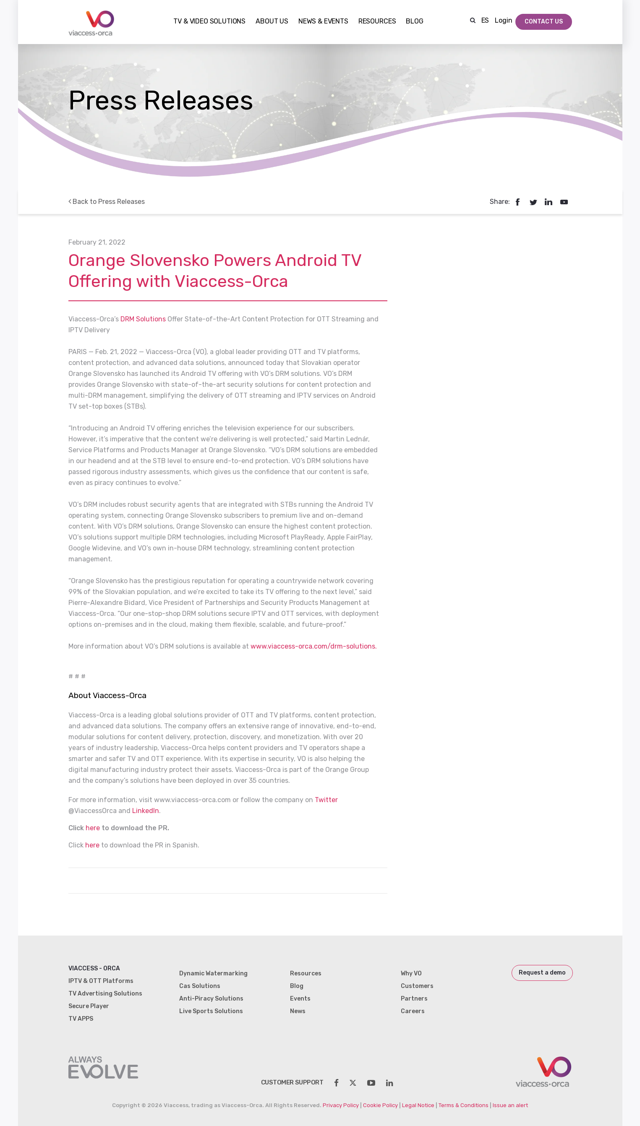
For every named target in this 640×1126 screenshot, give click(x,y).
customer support (292, 1082)
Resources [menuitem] (305, 973)
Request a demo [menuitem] (542, 972)
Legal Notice (418, 1105)
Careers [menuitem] (413, 1011)
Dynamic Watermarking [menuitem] (213, 973)
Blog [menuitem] (296, 986)
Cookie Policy (380, 1105)
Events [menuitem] (300, 998)
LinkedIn (145, 811)
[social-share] (336, 1083)
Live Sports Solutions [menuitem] (211, 1011)
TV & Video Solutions (209, 21)
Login (503, 20)
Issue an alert (510, 1105)
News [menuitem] (298, 1011)
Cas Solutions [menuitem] (199, 986)
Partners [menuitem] (414, 998)
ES (485, 20)
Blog (414, 21)
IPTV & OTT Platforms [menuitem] (100, 981)
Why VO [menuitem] (411, 973)
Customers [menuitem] (417, 986)
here (93, 828)
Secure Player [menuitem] (88, 1006)
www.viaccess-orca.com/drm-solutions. (314, 646)
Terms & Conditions (463, 1105)
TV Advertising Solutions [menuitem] (105, 993)
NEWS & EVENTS (323, 21)
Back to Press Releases (106, 202)
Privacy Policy (341, 1105)
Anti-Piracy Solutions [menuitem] (211, 998)
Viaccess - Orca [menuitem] (94, 968)
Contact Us (544, 21)
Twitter (326, 800)
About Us (272, 21)
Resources (377, 21)
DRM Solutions (143, 319)
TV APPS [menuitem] (80, 1018)
